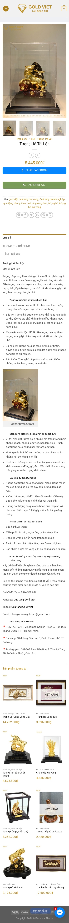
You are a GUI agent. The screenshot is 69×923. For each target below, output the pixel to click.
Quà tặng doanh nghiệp (52, 199)
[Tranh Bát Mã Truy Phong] (51, 863)
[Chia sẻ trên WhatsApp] (19, 215)
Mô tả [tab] (7, 238)
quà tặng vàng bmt (37, 203)
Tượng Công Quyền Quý (15, 831)
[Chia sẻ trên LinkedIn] (50, 215)
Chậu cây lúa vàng (46, 772)
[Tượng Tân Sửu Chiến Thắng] (18, 748)
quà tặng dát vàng (28, 199)
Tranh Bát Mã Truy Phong (50, 887)
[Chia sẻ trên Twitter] (31, 215)
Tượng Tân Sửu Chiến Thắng (14, 774)
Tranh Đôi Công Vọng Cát (16, 716)
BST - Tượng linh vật (41, 139)
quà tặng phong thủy (14, 203)
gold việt (13, 199)
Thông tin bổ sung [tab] (16, 246)
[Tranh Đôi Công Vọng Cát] (18, 692)
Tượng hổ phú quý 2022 (49, 831)
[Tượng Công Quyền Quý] (18, 807)
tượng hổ (53, 203)
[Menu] (6, 8)
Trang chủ (22, 139)
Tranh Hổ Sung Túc (46, 716)
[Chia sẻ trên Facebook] (25, 215)
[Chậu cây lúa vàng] (51, 748)
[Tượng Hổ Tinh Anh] (18, 863)
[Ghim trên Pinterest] (44, 215)
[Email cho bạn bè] (38, 215)
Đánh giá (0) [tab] (11, 254)
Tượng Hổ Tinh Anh (13, 887)
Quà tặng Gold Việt (22, 607)
